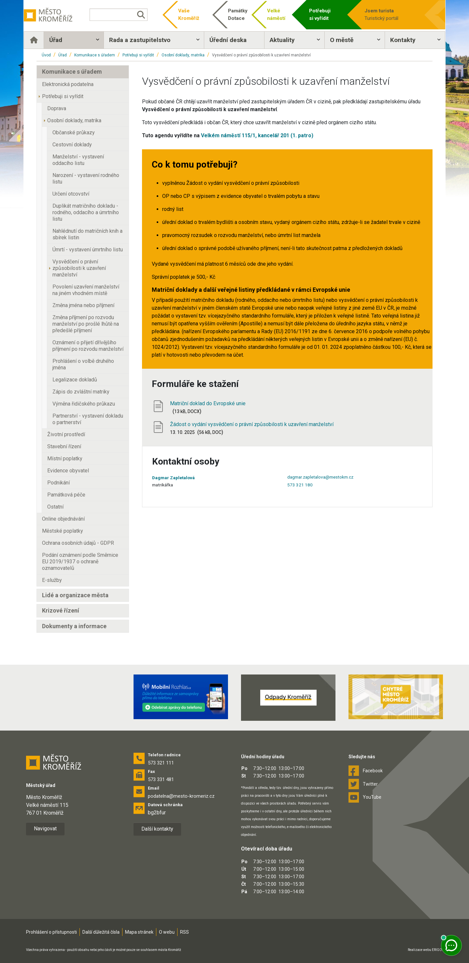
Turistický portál (381, 14)
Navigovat (45, 828)
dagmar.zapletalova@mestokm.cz (320, 477)
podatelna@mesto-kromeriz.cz (181, 796)
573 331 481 (161, 779)
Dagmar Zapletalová (173, 477)
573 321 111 (161, 763)
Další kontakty (157, 829)
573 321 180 (300, 484)
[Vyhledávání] (125, 14)
